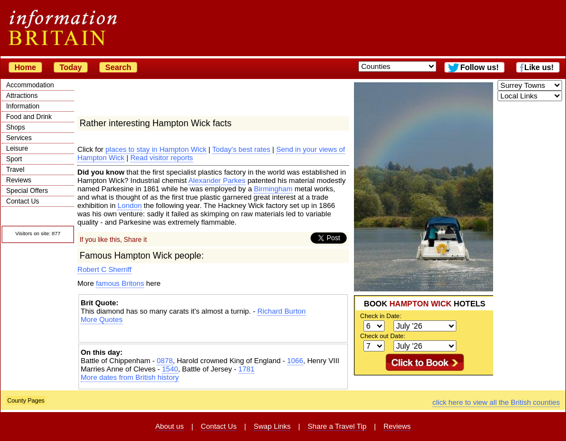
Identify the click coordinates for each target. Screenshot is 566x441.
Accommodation (30, 85)
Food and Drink (29, 117)
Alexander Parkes (216, 180)
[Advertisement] (213, 333)
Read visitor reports (161, 157)
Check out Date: (382, 336)
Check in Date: (380, 316)
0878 (165, 360)
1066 (295, 360)
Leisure (17, 148)
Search (118, 67)
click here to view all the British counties (496, 402)
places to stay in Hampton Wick (156, 149)
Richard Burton (282, 311)
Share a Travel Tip (337, 426)
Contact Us (22, 201)
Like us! (539, 67)
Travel (15, 170)
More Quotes (101, 319)
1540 (170, 369)
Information (23, 106)
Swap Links (272, 426)
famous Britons (120, 283)
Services (19, 138)
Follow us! (479, 67)
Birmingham (273, 189)
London (129, 205)
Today (71, 67)
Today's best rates (241, 149)
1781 (246, 369)
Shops (15, 127)
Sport (14, 159)
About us (169, 426)
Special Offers (27, 191)
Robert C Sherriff (104, 269)
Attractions (22, 96)
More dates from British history (130, 377)
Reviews (18, 180)
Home (25, 67)
